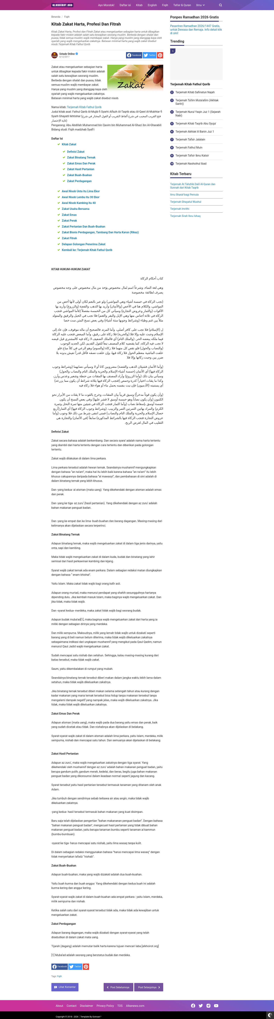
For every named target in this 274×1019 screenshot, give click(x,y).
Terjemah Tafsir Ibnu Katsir (192, 155)
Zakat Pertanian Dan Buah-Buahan (83, 226)
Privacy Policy (105, 1005)
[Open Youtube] (216, 1006)
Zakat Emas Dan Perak (81, 163)
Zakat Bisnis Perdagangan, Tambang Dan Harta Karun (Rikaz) (100, 232)
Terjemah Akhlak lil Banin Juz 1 (194, 131)
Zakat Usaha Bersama (75, 209)
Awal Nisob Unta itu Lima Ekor (81, 191)
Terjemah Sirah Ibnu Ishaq (185, 216)
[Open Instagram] (208, 1006)
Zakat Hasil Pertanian (80, 169)
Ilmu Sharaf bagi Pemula (184, 194)
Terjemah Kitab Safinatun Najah (195, 92)
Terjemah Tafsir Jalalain (190, 139)
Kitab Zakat (69, 144)
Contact (72, 1005)
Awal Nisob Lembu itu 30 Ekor (80, 197)
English (152, 5)
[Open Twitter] (201, 1006)
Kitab (139, 5)
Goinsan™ (96, 1017)
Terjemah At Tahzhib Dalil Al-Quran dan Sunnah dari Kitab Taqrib (192, 186)
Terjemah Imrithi (179, 208)
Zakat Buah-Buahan (79, 175)
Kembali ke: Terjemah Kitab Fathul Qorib (87, 250)
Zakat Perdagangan (79, 181)
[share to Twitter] (149, 55)
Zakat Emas (69, 214)
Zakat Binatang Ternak (81, 157)
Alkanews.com (135, 1005)
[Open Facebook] (193, 1006)
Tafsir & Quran (182, 5)
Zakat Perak (69, 220)
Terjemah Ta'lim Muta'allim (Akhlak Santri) (196, 102)
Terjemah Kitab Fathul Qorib (84, 107)
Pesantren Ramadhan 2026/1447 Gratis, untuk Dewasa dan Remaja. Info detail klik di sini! (196, 29)
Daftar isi (125, 5)
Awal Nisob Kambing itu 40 (79, 203)
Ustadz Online (68, 53)
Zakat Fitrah (69, 238)
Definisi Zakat (75, 151)
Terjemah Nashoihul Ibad (190, 163)
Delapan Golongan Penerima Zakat (83, 244)
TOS (119, 1005)
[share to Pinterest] (160, 55)
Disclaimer (86, 1005)
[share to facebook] (134, 55)
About (59, 1005)
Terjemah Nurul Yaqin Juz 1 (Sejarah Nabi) (198, 113)
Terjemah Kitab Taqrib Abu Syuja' (195, 123)
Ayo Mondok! (106, 5)
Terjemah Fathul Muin (188, 147)
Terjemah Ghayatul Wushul (185, 201)
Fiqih (165, 5)
